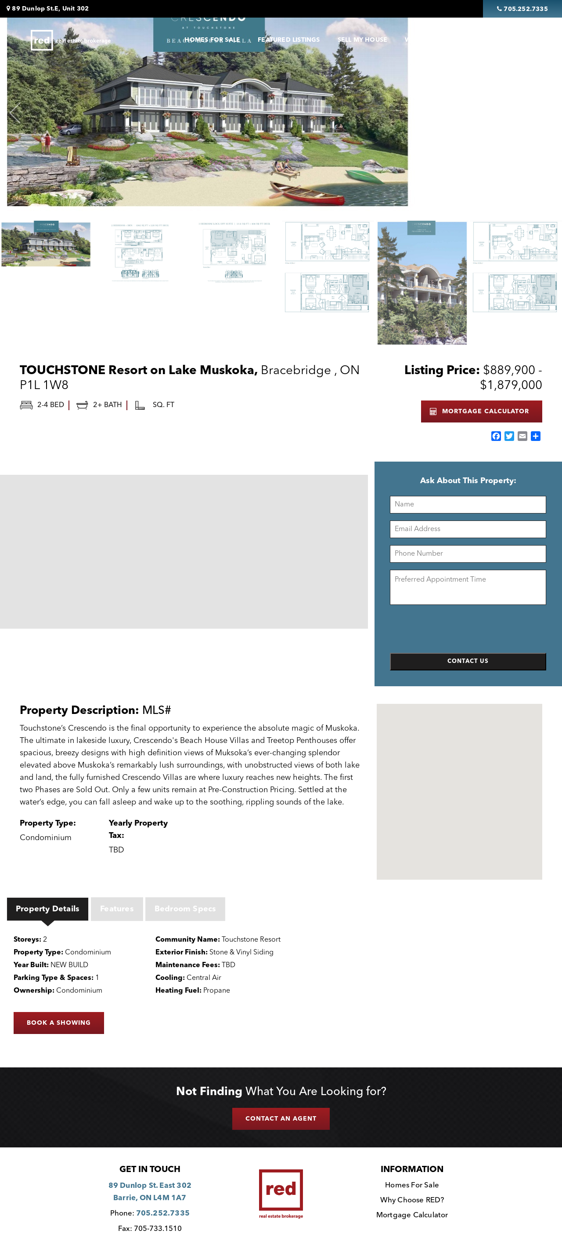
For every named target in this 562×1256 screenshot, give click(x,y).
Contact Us (502, 40)
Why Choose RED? (412, 1200)
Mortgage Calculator (412, 1215)
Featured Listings (289, 40)
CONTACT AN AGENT (281, 1119)
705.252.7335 (163, 1213)
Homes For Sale (212, 40)
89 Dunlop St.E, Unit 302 (48, 8)
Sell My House (363, 40)
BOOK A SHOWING (59, 1023)
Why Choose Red (435, 40)
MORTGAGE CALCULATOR (479, 411)
